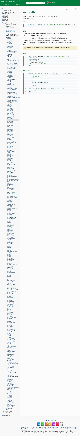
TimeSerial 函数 (10, 366)
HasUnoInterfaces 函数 (12, 208)
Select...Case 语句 (11, 53)
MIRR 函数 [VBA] (11, 259)
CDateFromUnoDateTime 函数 (12, 58)
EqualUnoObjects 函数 (12, 149)
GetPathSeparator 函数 (12, 196)
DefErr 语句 (9, 126)
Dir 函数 (9, 139)
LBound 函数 (10, 242)
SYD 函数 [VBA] (10, 359)
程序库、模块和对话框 (10, 31)
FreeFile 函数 (10, 184)
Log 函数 (9, 255)
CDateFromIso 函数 (11, 67)
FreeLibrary (30, 18)
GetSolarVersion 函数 (12, 197)
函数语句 (9, 187)
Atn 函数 (9, 45)
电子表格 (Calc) (6, 13)
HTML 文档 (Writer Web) (8, 12)
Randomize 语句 (10, 307)
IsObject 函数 (10, 237)
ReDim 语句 (9, 308)
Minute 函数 (10, 258)
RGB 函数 (9, 316)
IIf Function (9, 212)
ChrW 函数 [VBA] (11, 79)
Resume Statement (11, 314)
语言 (17, 4)
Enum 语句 (9, 145)
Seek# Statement (11, 329)
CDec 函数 (9, 72)
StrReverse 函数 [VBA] (12, 354)
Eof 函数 (9, 147)
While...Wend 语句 (11, 388)
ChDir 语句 (9, 74)
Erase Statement (11, 151)
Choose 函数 (10, 76)
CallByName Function (12, 51)
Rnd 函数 (9, 321)
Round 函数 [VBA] (11, 322)
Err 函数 (9, 154)
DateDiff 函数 (10, 112)
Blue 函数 (9, 49)
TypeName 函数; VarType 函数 (12, 377)
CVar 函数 (9, 106)
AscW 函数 (9, 43)
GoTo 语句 (9, 205)
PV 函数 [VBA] (10, 303)
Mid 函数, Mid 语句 (11, 257)
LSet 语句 (9, 245)
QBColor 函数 (10, 304)
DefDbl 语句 (10, 125)
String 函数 (9, 355)
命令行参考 (8, 26)
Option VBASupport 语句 (12, 289)
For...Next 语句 (10, 172)
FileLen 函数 (10, 167)
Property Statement (11, 299)
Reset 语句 (9, 313)
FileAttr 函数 (10, 162)
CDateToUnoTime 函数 (12, 63)
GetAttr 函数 (10, 189)
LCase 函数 (9, 243)
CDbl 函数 (9, 71)
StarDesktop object (11, 346)
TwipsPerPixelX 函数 (11, 372)
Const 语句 (9, 87)
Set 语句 (9, 333)
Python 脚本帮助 (8, 411)
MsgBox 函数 (10, 266)
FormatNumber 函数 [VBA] (13, 179)
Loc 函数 (9, 253)
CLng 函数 (9, 81)
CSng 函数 (9, 103)
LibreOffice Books (50, 420)
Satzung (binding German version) (68, 427)
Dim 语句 (9, 138)
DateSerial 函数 (10, 114)
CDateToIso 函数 (11, 68)
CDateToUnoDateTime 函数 (13, 60)
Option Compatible (11, 85)
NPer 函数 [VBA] (11, 272)
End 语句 (9, 143)
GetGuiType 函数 (11, 192)
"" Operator (9, 400)
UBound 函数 (10, 379)
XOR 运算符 (9, 392)
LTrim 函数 (9, 246)
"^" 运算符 (9, 401)
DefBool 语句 (10, 121)
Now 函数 (9, 271)
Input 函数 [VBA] (11, 218)
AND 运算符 (10, 39)
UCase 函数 (9, 380)
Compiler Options (10, 27)
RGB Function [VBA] (11, 317)
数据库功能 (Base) (7, 17)
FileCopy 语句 (10, 163)
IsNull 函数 (9, 234)
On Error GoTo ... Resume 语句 (13, 278)
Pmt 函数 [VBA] (10, 295)
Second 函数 (10, 326)
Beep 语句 (9, 47)
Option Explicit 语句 (11, 288)
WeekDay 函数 (10, 385)
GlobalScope (10, 46)
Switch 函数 (9, 358)
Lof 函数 (9, 254)
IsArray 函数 (10, 228)
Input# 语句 (9, 221)
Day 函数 (9, 117)
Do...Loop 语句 (10, 141)
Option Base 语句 (11, 284)
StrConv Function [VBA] (12, 351)
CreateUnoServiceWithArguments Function (13, 98)
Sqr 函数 (9, 343)
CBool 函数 (9, 54)
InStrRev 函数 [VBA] (11, 217)
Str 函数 (9, 353)
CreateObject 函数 (11, 92)
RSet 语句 (9, 324)
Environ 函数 (10, 146)
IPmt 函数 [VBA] (10, 224)
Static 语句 (9, 347)
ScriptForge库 (10, 408)
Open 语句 (9, 283)
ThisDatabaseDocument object (12, 364)
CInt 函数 (9, 80)
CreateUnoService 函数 (12, 96)
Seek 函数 (9, 328)
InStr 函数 (9, 216)
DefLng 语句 (10, 129)
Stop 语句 (9, 349)
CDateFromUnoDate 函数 (12, 64)
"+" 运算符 (9, 397)
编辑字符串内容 (10, 403)
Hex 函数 (9, 209)
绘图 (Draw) (5, 16)
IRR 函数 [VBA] (10, 225)
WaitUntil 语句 (10, 384)
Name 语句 (9, 267)
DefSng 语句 (10, 131)
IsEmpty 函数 (10, 230)
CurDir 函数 (9, 105)
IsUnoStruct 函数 (11, 238)
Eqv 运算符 (9, 150)
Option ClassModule (11, 285)
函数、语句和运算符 (11, 34)
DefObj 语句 (10, 130)
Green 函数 (9, 207)
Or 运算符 (9, 292)
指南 (7, 409)
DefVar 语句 (10, 134)
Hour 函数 (9, 210)
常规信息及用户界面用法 (11, 25)
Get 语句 (9, 200)
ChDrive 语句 (10, 75)
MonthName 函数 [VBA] (12, 264)
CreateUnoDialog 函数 (12, 93)
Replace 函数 (10, 312)
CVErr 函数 (9, 108)
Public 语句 (9, 300)
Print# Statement (11, 297)
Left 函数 (9, 247)
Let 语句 (9, 250)
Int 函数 (9, 222)
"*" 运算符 (9, 396)
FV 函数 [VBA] (10, 188)
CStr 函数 (9, 104)
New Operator (10, 268)
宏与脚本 (5, 22)
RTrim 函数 (9, 325)
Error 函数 (9, 156)
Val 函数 (9, 382)
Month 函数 (9, 263)
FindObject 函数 (10, 168)
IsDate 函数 (9, 229)
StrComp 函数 (10, 350)
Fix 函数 (9, 171)
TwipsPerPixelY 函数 (11, 374)
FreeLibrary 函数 (10, 185)
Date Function (10, 109)
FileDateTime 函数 (11, 164)
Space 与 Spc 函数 (11, 339)
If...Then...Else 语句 (11, 213)
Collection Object (11, 84)
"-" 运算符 (9, 395)
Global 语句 (9, 201)
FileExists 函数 (10, 166)
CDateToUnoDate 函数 (12, 66)
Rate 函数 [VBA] (10, 305)
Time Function (10, 368)
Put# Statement (10, 301)
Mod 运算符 (9, 262)
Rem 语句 (9, 310)
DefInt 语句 (9, 128)
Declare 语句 (10, 120)
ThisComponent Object (12, 362)
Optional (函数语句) (11, 291)
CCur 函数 (9, 56)
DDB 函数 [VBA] (10, 118)
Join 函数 (9, 239)
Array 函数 (9, 41)
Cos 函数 (9, 91)
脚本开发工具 (7, 412)
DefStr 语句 (9, 133)
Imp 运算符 (9, 214)
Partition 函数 (10, 293)
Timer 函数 (9, 370)
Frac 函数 (9, 183)
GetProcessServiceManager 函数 (13, 194)
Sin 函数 (9, 337)
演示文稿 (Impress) (7, 15)
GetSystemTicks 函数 (11, 199)
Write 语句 (9, 391)
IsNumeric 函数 (10, 235)
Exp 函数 (9, 160)
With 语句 (9, 389)
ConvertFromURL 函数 (12, 88)
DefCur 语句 (10, 122)
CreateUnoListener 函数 (12, 95)
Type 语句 (9, 375)
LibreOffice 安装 (6, 414)
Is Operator (9, 226)
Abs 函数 (9, 38)
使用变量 (9, 404)
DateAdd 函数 (10, 110)
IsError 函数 (10, 232)
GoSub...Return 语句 (11, 204)
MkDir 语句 (9, 260)
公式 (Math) (5, 19)
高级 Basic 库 (10, 407)
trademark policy (52, 432)
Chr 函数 (9, 78)
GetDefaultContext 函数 (12, 191)
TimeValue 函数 (10, 367)
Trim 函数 (9, 371)
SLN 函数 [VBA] (10, 338)
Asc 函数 (9, 42)
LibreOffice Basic (8, 23)
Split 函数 (9, 342)
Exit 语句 (9, 159)
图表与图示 (5, 20)
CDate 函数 (9, 70)
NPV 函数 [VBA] (10, 274)
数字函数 (9, 275)
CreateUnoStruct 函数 (12, 100)
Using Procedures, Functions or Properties (12, 29)
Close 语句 (9, 83)
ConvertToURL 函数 (11, 89)
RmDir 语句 (9, 320)
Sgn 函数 (9, 334)
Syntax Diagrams (9, 33)
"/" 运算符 (9, 399)
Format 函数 (10, 175)
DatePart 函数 (10, 113)
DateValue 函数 (10, 116)
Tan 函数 (9, 360)
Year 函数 (9, 393)
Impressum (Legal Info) (26, 427)
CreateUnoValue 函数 (12, 101)
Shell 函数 (9, 335)
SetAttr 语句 (10, 332)
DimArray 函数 (10, 137)
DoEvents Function (11, 142)
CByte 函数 (9, 55)
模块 (6, 4)
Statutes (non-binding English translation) (49, 427)
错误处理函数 (10, 158)
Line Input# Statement (12, 251)
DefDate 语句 (10, 124)
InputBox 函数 (10, 220)
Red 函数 (9, 309)
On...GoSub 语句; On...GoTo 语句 (11, 281)
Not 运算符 (9, 270)
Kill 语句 (9, 241)
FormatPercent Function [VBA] (12, 181)
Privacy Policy (36, 427)
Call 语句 (9, 50)
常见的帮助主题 (6, 415)
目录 (2, 9)
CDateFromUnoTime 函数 (12, 62)
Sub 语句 (9, 357)
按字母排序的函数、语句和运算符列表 (12, 36)
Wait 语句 (9, 383)
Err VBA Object (10, 155)
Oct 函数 (9, 276)
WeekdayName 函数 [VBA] (13, 387)
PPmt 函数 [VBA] (11, 296)
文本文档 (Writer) (7, 10)
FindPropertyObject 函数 (12, 170)
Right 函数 (9, 318)
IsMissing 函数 (10, 233)
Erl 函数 (9, 153)
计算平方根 (9, 345)
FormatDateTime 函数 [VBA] (12, 177)
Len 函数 (9, 249)
